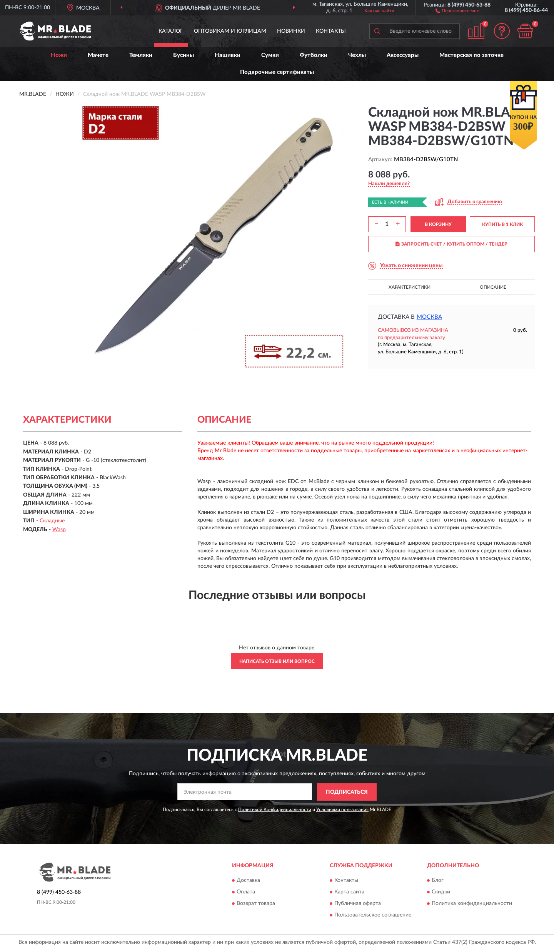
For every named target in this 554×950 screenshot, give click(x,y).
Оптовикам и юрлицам (230, 31)
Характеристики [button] (410, 287)
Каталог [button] (171, 31)
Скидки (441, 892)
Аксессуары (403, 55)
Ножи (59, 55)
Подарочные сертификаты (277, 72)
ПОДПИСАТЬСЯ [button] (347, 792)
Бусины (183, 55)
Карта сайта (349, 892)
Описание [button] (493, 287)
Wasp (59, 529)
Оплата (246, 892)
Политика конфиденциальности (472, 904)
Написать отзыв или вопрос (277, 661)
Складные (52, 521)
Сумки (270, 55)
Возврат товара (256, 904)
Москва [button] (429, 317)
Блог (438, 880)
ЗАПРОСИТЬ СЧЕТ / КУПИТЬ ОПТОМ (451, 244)
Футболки (313, 55)
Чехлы (357, 55)
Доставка (248, 880)
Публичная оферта (357, 904)
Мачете (98, 55)
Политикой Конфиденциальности (274, 809)
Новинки (291, 31)
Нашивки (227, 55)
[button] (457, 10)
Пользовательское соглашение (372, 915)
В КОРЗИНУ (438, 224)
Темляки (140, 55)
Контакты (331, 31)
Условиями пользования (342, 809)
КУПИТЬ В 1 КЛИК (502, 224)
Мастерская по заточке (471, 55)
